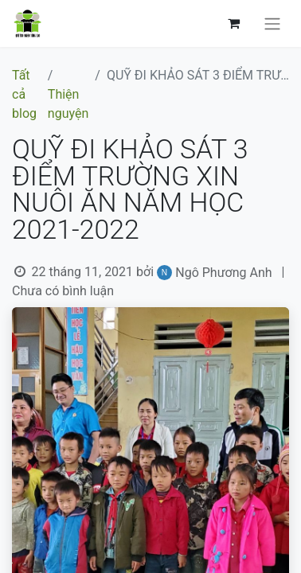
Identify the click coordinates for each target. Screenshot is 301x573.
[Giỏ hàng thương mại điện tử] (233, 23)
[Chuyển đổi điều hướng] (272, 23)
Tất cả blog (24, 94)
